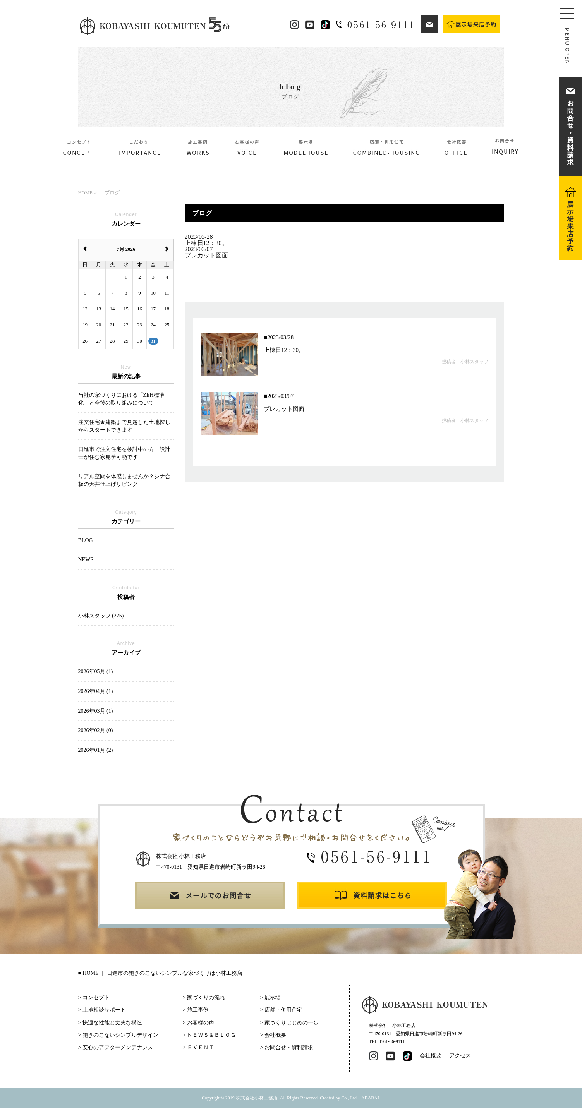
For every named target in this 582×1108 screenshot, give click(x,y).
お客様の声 (200, 1023)
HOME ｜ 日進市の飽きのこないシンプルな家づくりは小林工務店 (162, 973)
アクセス (460, 1055)
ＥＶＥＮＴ (200, 1047)
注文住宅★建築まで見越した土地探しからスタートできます (124, 426)
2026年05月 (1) (95, 671)
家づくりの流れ (206, 997)
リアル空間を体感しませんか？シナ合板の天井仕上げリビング (124, 480)
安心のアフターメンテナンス (117, 1047)
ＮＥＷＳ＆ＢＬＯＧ (211, 1035)
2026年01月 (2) (95, 750)
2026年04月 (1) (95, 691)
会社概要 (275, 1035)
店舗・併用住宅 (283, 1010)
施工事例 (198, 1010)
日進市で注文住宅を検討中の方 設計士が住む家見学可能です (124, 453)
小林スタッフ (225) (101, 616)
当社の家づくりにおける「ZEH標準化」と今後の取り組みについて (121, 399)
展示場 (272, 997)
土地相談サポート (104, 1010)
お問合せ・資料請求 (288, 1047)
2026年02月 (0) (95, 730)
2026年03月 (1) (95, 711)
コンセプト (96, 997)
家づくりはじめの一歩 (291, 1023)
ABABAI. (370, 1098)
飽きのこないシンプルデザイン (120, 1035)
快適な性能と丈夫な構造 (112, 1023)
